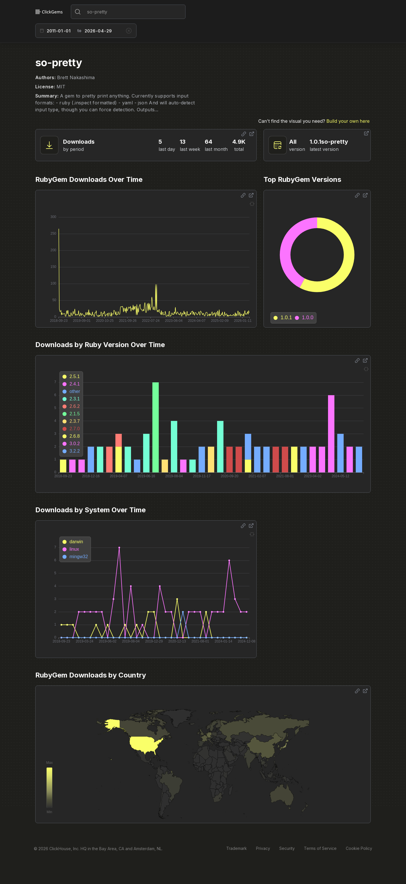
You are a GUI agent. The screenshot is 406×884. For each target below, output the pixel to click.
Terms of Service (320, 848)
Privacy (263, 848)
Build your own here (348, 121)
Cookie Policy (359, 848)
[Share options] (244, 134)
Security (287, 848)
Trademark (236, 848)
